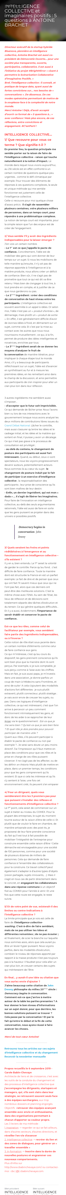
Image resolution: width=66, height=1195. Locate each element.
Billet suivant (40, 1152)
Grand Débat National (17, 413)
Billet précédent (12, 1152)
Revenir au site (13, 6)
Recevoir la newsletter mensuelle (25, 1024)
